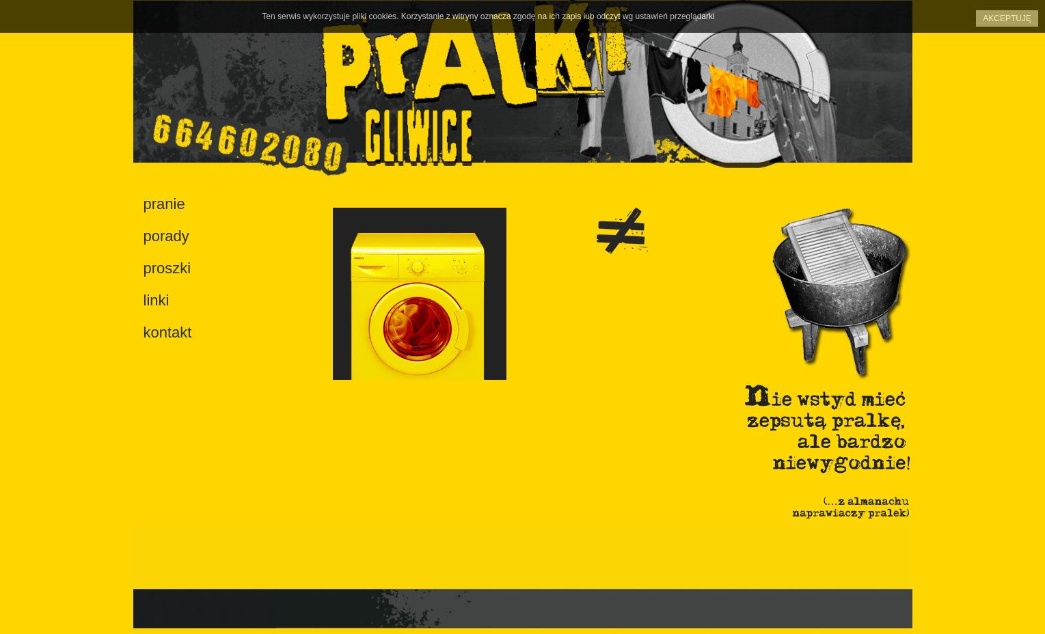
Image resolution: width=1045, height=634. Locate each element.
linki (156, 300)
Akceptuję (1007, 18)
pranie (164, 203)
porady (166, 236)
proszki (167, 268)
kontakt (168, 332)
